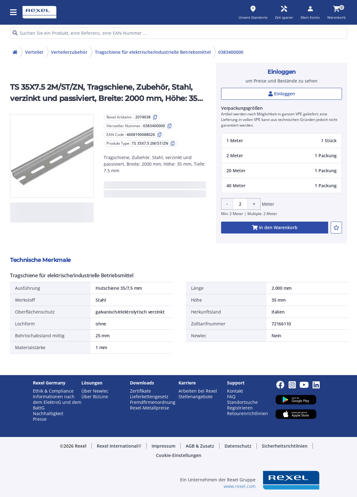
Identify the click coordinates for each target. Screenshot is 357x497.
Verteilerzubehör (69, 52)
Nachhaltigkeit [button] (48, 413)
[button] (14, 12)
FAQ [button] (231, 396)
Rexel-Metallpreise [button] (149, 408)
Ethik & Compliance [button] (53, 391)
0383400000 (230, 52)
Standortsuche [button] (242, 402)
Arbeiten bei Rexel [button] (197, 391)
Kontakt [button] (235, 391)
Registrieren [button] (240, 408)
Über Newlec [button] (94, 391)
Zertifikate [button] (140, 391)
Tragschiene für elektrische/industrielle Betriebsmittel (153, 52)
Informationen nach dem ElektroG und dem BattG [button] (57, 402)
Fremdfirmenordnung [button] (152, 402)
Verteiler (34, 52)
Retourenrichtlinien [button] (247, 413)
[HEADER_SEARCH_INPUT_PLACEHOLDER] (178, 33)
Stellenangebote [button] (195, 396)
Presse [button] (40, 419)
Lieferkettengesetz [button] (149, 396)
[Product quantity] (240, 204)
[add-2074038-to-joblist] (336, 227)
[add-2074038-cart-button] (274, 227)
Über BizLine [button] (94, 396)
